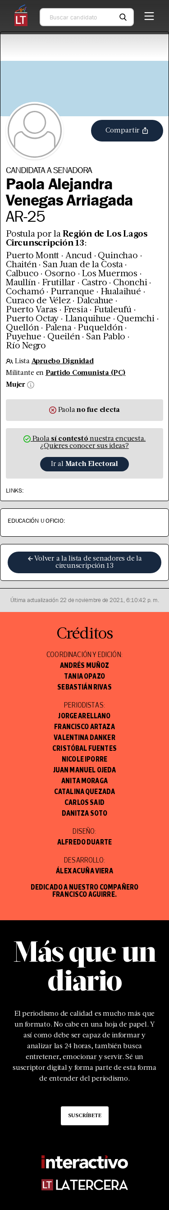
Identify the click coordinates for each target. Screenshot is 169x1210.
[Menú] (149, 14)
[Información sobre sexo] (29, 384)
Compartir (127, 130)
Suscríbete (84, 1116)
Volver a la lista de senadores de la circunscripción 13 (84, 562)
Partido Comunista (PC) (86, 373)
